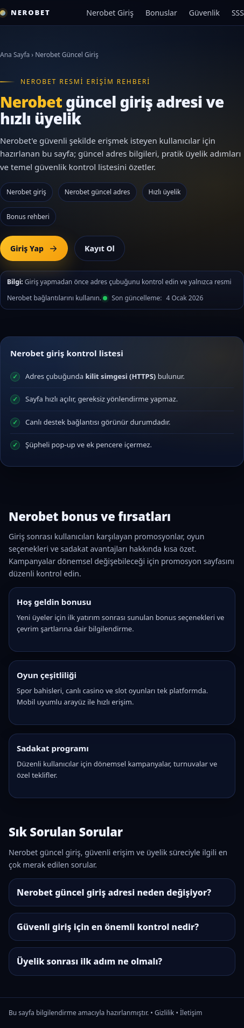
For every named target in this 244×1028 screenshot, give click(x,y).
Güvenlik (204, 13)
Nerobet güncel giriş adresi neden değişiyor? (114, 892)
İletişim (191, 1012)
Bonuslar (161, 13)
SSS (238, 13)
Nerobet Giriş (110, 13)
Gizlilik (164, 1012)
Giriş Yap (34, 248)
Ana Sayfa (15, 54)
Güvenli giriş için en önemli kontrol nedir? (108, 927)
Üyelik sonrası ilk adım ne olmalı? (89, 961)
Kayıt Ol (100, 248)
